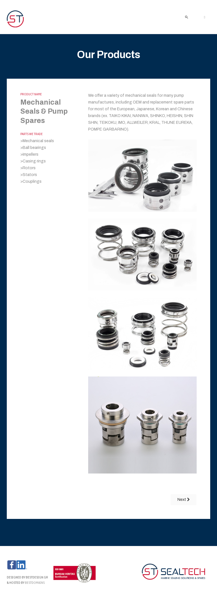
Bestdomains (35, 583)
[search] (186, 17)
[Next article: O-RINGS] (183, 499)
